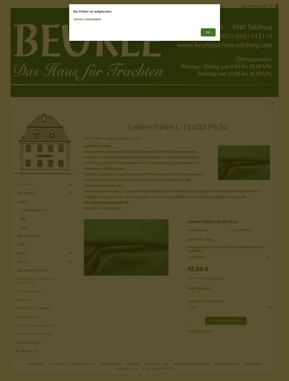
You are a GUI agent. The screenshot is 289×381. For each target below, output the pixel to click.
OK (208, 32)
